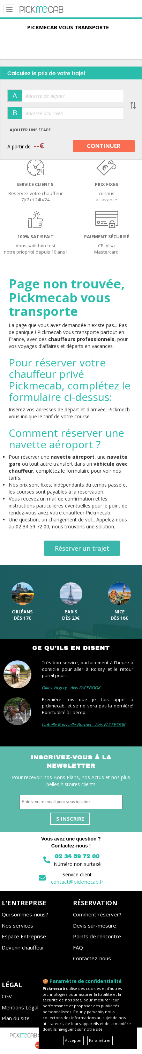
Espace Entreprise (24, 936)
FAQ (78, 947)
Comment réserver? (97, 914)
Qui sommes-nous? (25, 914)
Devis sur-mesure (94, 925)
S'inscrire (70, 818)
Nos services (17, 925)
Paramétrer (100, 1040)
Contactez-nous (92, 958)
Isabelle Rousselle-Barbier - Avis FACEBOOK (83, 724)
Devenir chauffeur (23, 947)
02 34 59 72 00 (77, 856)
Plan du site (16, 1018)
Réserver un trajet (82, 548)
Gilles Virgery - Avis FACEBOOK (71, 687)
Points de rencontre (97, 936)
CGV (7, 996)
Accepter (73, 1040)
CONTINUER (103, 146)
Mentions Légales (23, 1007)
